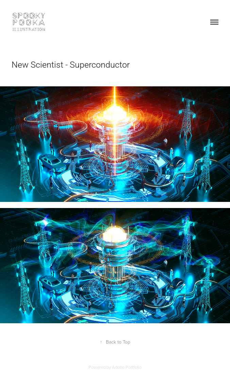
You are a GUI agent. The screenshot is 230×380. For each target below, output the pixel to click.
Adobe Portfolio (127, 367)
